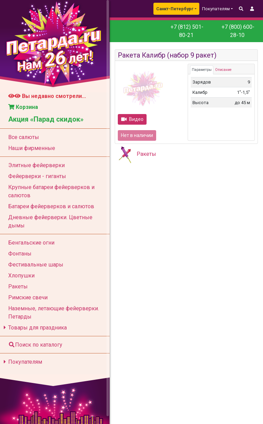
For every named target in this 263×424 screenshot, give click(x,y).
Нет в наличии (137, 135)
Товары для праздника (34, 327)
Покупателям (21, 362)
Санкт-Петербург (174, 8)
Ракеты (146, 154)
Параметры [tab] (202, 69)
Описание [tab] (223, 69)
